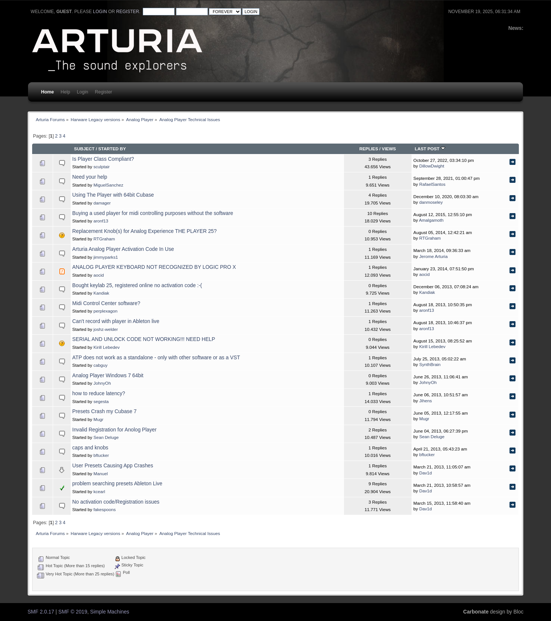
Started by (112, 148)
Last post (430, 148)
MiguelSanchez (108, 184)
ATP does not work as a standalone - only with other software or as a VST (156, 357)
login (100, 11)
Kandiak (101, 292)
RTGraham (104, 238)
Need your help (89, 177)
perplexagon (105, 310)
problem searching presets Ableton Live (117, 483)
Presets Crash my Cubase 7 (104, 411)
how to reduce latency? (98, 393)
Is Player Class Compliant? (103, 159)
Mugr (98, 419)
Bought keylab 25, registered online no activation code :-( (137, 285)
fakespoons (104, 509)
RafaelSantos (432, 184)
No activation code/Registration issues (115, 502)
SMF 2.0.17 (41, 612)
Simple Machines (109, 612)
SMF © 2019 (72, 612)
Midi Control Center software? (106, 303)
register (127, 11)
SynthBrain (429, 364)
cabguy (100, 365)
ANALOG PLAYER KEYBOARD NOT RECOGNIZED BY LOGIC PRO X (154, 267)
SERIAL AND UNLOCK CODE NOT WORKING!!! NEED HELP (143, 339)
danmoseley (431, 202)
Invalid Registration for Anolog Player (114, 430)
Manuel (100, 473)
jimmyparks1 (105, 257)
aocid (98, 275)
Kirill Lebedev (106, 347)
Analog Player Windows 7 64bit (107, 375)
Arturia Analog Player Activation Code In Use (123, 249)
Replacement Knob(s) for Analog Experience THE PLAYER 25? (144, 231)
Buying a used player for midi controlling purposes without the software (152, 213)
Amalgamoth (431, 220)
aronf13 (100, 220)
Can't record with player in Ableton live (115, 321)
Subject (84, 148)
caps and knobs (90, 448)
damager (102, 202)
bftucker (101, 455)
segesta (101, 401)
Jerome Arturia (433, 256)
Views (389, 148)
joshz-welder (105, 329)
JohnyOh (102, 383)
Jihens (425, 400)
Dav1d (425, 472)
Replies (368, 148)
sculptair (101, 166)
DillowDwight (431, 165)
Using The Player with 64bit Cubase (113, 195)
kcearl (99, 491)
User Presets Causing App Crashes (112, 465)
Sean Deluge (106, 437)
